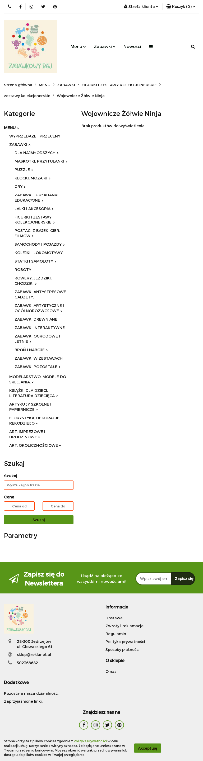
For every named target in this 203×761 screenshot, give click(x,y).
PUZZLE (24, 169)
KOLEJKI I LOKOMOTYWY (39, 252)
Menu (78, 46)
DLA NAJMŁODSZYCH (37, 152)
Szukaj (39, 519)
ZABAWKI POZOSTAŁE (38, 366)
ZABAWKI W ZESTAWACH (39, 358)
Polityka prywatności (125, 641)
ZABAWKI (19, 144)
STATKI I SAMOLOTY (35, 261)
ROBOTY (23, 269)
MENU (11, 127)
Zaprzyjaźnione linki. (23, 701)
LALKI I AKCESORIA (34, 208)
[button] (180, 6)
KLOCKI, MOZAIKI (32, 178)
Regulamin (115, 633)
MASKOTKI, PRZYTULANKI (41, 161)
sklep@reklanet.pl (34, 654)
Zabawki (105, 46)
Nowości (132, 46)
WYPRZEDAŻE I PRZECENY (34, 136)
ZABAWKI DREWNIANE (36, 319)
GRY (20, 186)
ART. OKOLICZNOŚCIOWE (35, 445)
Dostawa (114, 618)
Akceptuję (147, 748)
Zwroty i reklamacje (124, 626)
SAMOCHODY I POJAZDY (40, 244)
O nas (110, 671)
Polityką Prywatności (90, 741)
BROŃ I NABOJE (31, 350)
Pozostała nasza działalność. (31, 693)
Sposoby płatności (122, 649)
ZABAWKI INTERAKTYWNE (40, 327)
